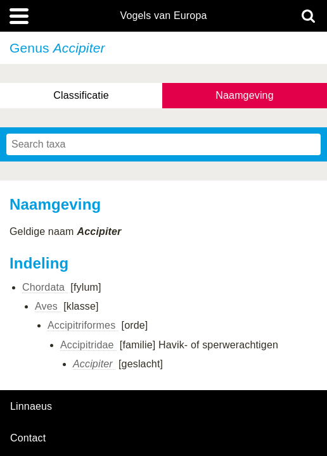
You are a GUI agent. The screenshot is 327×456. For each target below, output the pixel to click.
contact (28, 438)
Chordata (45, 287)
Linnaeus (31, 407)
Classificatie (80, 95)
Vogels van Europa (163, 16)
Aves (48, 306)
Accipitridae (88, 344)
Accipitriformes (83, 325)
